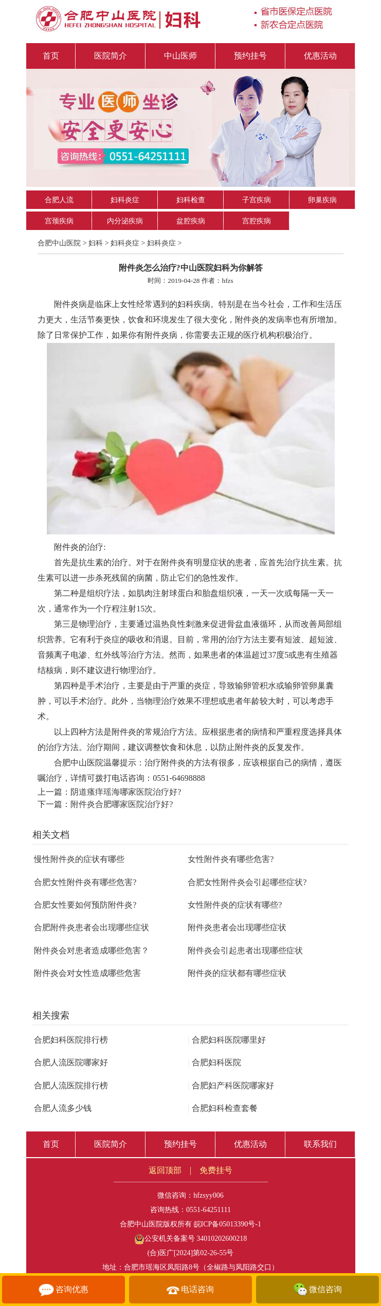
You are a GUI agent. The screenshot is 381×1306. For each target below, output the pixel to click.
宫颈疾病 (59, 221)
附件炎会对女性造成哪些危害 (87, 973)
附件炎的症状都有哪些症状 (237, 973)
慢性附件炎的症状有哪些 (79, 859)
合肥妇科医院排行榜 (71, 1039)
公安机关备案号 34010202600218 (190, 1238)
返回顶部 (165, 1170)
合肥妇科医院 (214, 1062)
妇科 (95, 243)
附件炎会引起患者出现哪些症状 (245, 950)
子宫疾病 (256, 200)
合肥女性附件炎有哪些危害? (85, 882)
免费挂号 (215, 1170)
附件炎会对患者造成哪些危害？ (91, 950)
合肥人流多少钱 (63, 1108)
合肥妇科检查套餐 (223, 1108)
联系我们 (320, 1144)
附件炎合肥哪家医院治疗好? (121, 804)
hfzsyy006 (208, 1195)
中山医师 (180, 55)
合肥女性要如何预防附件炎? (85, 904)
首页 (51, 55)
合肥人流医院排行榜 (71, 1085)
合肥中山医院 (59, 243)
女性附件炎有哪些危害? (231, 859)
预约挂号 (250, 55)
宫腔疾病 (256, 221)
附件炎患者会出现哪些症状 (237, 927)
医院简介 (110, 55)
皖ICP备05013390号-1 (227, 1224)
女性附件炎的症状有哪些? (235, 904)
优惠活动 (320, 55)
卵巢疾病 (322, 200)
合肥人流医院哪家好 (71, 1062)
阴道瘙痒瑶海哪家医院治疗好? (125, 792)
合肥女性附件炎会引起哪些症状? (247, 882)
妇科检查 (190, 200)
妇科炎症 (125, 200)
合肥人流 (59, 200)
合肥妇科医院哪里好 (227, 1039)
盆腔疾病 (190, 221)
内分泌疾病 (125, 221)
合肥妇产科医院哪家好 (231, 1085)
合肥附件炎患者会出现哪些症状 (91, 927)
